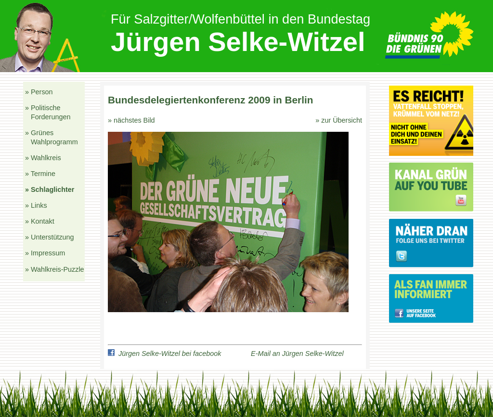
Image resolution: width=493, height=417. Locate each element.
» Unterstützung (49, 237)
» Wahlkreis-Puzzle (54, 269)
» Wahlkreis (43, 158)
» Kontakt (39, 221)
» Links (36, 205)
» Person (39, 92)
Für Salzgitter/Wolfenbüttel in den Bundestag (240, 19)
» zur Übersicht (338, 120)
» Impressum (45, 253)
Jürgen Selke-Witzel (238, 41)
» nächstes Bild (131, 120)
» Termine (40, 173)
